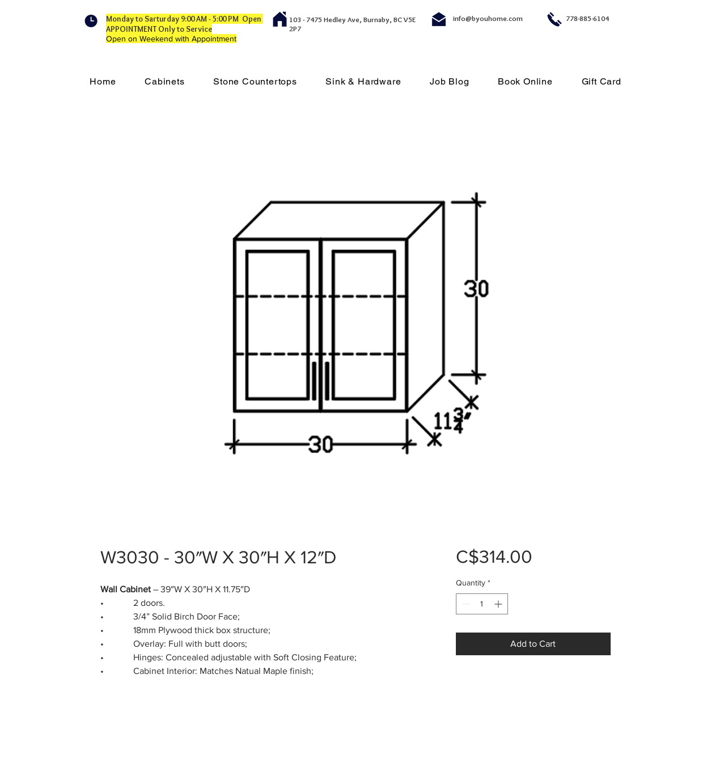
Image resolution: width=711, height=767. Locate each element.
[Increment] (499, 604)
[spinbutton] (482, 604)
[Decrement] (465, 604)
